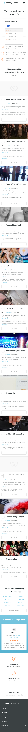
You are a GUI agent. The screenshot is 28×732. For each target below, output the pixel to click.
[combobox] (14, 26)
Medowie (7, 605)
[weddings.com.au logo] (10, 2)
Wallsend (20, 596)
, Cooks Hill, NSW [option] (11, 39)
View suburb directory (14, 610)
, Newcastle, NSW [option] (11, 36)
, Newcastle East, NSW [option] (13, 43)
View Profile (14, 120)
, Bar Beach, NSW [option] (11, 33)
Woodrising (20, 599)
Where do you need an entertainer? (11, 22)
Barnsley (20, 602)
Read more (4, 110)
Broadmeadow (7, 596)
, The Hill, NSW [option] (11, 30)
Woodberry (7, 602)
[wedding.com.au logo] (10, 704)
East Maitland (20, 605)
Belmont (7, 599)
